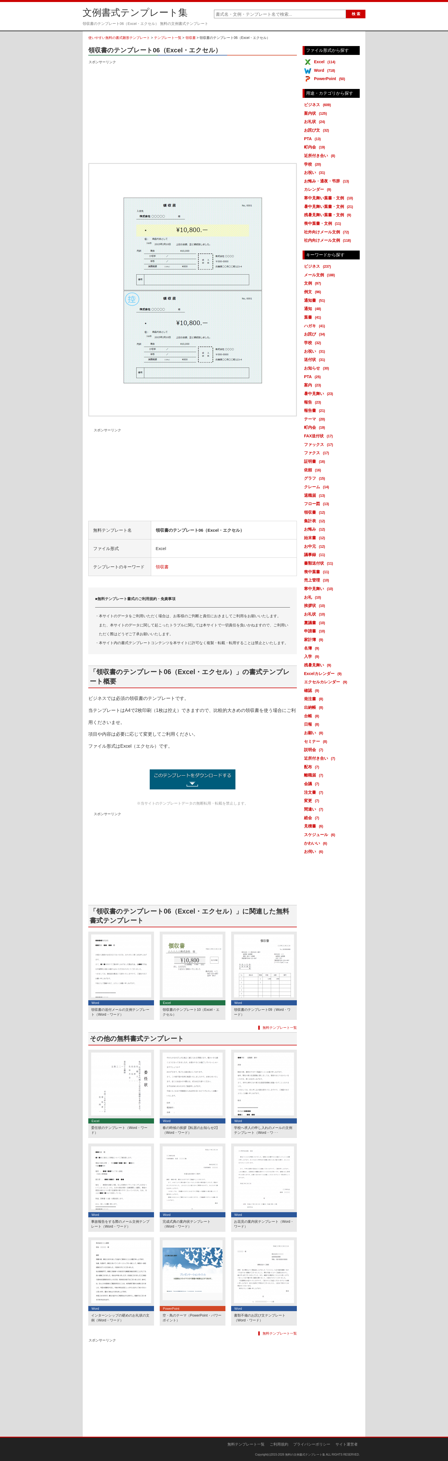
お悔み (315, 529)
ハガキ (315, 325)
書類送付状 (319, 563)
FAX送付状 (319, 436)
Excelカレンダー (324, 673)
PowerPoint (330, 78)
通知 (313, 308)
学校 (313, 164)
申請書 (315, 631)
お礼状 (315, 121)
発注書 (314, 698)
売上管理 (317, 580)
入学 (312, 656)
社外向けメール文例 (327, 232)
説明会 (314, 749)
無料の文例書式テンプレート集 (305, 1454)
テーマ (315, 419)
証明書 (315, 461)
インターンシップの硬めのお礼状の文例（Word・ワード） (120, 1317)
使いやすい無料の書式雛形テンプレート (119, 38)
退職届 (315, 495)
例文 (313, 291)
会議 (312, 783)
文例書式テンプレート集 (135, 12)
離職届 (314, 775)
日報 (312, 724)
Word (325, 70)
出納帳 (314, 707)
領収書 (190, 38)
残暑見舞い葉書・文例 (328, 215)
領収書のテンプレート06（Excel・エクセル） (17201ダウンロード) (192, 779)
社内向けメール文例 (328, 240)
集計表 (315, 521)
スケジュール (320, 834)
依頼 (313, 470)
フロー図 (317, 503)
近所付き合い (320, 155)
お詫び (315, 334)
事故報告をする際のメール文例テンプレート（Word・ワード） (120, 1224)
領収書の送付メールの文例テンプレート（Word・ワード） (120, 1012)
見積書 (314, 826)
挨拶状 (315, 605)
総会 (312, 817)
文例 (313, 283)
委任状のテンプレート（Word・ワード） (119, 1130)
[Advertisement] (193, 105)
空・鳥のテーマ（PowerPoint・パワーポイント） (192, 1317)
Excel (325, 61)
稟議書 (315, 622)
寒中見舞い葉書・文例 (329, 198)
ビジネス (318, 104)
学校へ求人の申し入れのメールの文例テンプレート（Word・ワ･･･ (263, 1130)
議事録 (315, 554)
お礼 (313, 597)
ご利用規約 (279, 1444)
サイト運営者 (346, 1444)
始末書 (315, 537)
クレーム (317, 487)
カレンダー (318, 189)
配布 (312, 767)
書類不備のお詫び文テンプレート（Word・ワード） (259, 1317)
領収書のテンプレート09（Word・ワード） (262, 1012)
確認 (312, 690)
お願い (314, 733)
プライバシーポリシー (311, 1444)
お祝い (315, 172)
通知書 (315, 300)
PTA (313, 138)
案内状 (316, 113)
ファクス (317, 452)
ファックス (319, 444)
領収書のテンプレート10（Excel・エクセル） (191, 1012)
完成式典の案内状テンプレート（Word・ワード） (187, 1224)
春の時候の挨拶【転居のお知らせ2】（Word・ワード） (191, 1130)
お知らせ (317, 368)
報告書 (315, 410)
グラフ (315, 478)
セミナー (316, 741)
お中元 (315, 546)
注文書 (314, 792)
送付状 (315, 359)
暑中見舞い (319, 393)
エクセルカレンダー (326, 682)
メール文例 (320, 275)
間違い (314, 809)
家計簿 (314, 639)
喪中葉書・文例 (323, 223)
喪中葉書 (317, 571)
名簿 (312, 648)
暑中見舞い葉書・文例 (329, 206)
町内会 (315, 147)
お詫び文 (317, 130)
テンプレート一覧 (167, 38)
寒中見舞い (319, 588)
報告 (313, 402)
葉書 (313, 317)
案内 (313, 385)
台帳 (312, 716)
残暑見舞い (318, 665)
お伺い (314, 851)
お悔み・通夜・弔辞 (327, 181)
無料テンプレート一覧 (280, 1028)
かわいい (316, 843)
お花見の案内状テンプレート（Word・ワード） (264, 1224)
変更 (312, 800)
